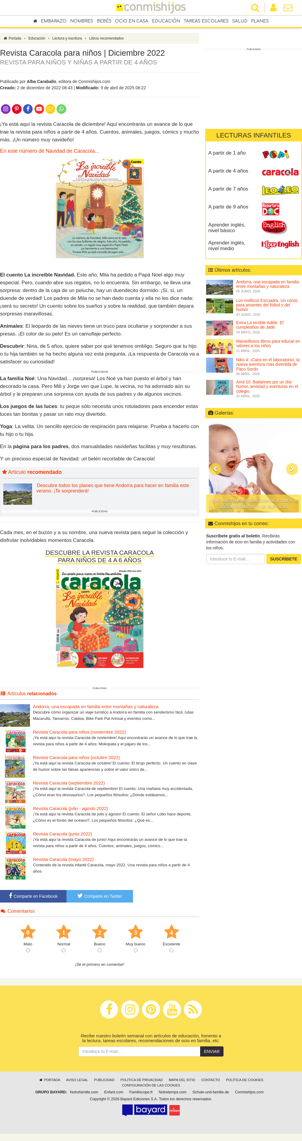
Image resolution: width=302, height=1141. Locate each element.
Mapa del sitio (182, 1081)
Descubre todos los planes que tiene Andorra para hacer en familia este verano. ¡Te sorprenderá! (112, 489)
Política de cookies (244, 1081)
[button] (215, 469)
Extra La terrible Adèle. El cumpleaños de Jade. (259, 325)
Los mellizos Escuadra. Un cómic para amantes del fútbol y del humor (267, 305)
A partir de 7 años (228, 189)
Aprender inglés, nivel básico (226, 227)
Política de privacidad (141, 1081)
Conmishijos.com (249, 1094)
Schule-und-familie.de (210, 1094)
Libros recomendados (106, 40)
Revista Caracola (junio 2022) (62, 835)
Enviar (212, 1053)
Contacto (210, 1081)
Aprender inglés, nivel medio (226, 245)
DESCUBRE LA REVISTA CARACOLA (100, 554)
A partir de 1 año (227, 153)
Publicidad (104, 1081)
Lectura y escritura (67, 40)
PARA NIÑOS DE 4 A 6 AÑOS (99, 561)
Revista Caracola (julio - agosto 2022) (70, 809)
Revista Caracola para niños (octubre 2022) (76, 758)
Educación (166, 21)
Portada (12, 40)
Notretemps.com (172, 1094)
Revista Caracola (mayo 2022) (63, 860)
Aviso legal (77, 1081)
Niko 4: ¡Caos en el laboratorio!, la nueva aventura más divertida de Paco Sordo (268, 364)
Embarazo (54, 21)
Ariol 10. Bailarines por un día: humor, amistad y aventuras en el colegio (267, 387)
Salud (239, 21)
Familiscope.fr (141, 1094)
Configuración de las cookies (151, 1087)
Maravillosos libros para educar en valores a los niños (268, 343)
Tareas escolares (206, 21)
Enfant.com (113, 1094)
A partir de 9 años (228, 207)
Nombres (81, 21)
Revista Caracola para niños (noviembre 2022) (79, 733)
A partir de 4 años (228, 171)
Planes (260, 21)
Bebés (104, 21)
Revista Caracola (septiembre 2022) (69, 784)
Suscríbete (283, 559)
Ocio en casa (131, 21)
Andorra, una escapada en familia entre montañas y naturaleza (95, 708)
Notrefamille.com (84, 1094)
